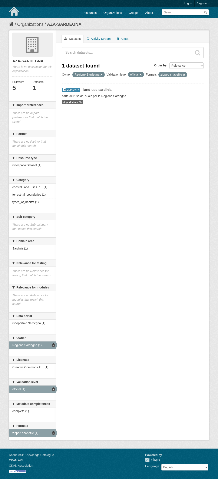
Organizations (112, 12)
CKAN (152, 459)
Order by (160, 65)
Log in (188, 3)
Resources (89, 12)
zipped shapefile (72, 102)
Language (152, 466)
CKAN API (16, 460)
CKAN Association (21, 465)
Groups (133, 12)
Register (202, 3)
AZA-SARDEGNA (64, 24)
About (149, 12)
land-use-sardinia (97, 90)
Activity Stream (98, 38)
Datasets (72, 38)
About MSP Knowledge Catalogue (31, 455)
